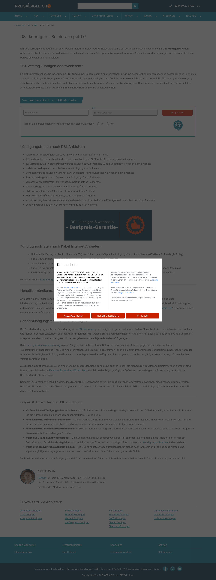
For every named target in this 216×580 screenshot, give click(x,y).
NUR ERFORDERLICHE (108, 316)
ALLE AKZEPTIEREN (73, 316)
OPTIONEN (142, 316)
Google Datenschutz (126, 293)
